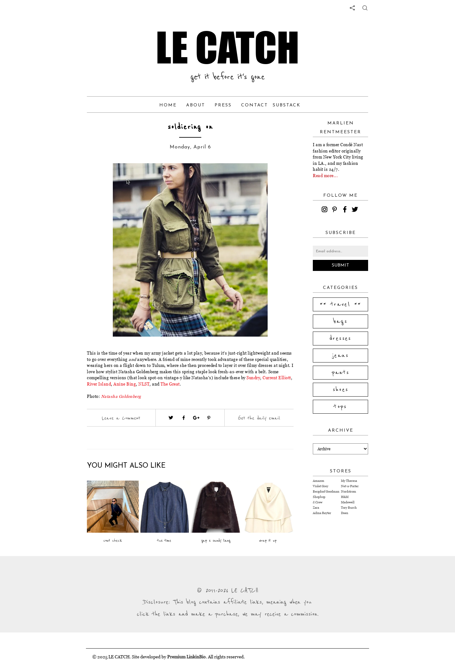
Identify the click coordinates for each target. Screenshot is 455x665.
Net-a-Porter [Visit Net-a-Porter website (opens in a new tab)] (350, 486)
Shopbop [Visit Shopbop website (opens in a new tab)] (319, 497)
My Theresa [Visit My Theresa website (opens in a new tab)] (349, 481)
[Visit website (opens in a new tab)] (121, 396)
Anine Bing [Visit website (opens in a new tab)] (124, 383)
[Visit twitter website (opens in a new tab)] (171, 418)
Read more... (325, 175)
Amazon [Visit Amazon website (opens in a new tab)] (318, 481)
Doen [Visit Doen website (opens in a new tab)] (344, 513)
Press (223, 105)
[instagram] (325, 210)
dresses (340, 338)
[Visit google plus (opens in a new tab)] (196, 418)
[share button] (365, 8)
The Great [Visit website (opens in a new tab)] (170, 383)
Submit (340, 265)
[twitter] (356, 210)
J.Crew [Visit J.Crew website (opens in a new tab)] (317, 502)
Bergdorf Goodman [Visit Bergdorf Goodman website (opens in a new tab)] (326, 491)
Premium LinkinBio (186, 656)
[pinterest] (335, 210)
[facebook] (345, 210)
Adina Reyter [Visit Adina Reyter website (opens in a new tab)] (322, 513)
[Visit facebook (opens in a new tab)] (184, 418)
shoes (341, 389)
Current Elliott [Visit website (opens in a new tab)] (277, 377)
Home (168, 105)
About (195, 105)
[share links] (352, 8)
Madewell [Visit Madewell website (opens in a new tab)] (348, 502)
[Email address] (340, 251)
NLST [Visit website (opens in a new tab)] (143, 383)
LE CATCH (227, 47)
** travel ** (340, 304)
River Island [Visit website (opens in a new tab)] (99, 383)
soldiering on (190, 127)
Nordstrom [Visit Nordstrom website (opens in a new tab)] (348, 491)
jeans (340, 355)
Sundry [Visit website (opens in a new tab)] (253, 377)
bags (341, 321)
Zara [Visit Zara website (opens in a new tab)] (316, 508)
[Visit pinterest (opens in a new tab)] (209, 418)
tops (340, 406)
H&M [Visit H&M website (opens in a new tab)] (345, 497)
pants (340, 372)
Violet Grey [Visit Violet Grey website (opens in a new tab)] (320, 486)
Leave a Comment (121, 418)
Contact (254, 105)
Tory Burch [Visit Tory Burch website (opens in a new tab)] (349, 508)
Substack (286, 105)
